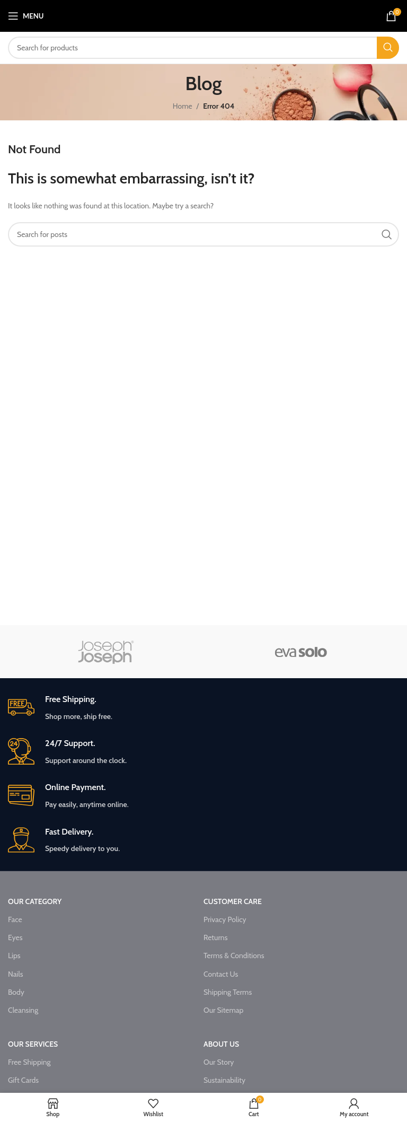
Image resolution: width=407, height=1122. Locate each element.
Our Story (219, 1062)
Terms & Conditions (234, 955)
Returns (215, 937)
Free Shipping (29, 1062)
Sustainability (224, 1080)
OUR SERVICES (33, 1044)
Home (182, 106)
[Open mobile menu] (26, 16)
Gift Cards (23, 1080)
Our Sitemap (223, 1010)
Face (15, 919)
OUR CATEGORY (34, 901)
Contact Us (221, 974)
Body (16, 992)
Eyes (15, 937)
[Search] (203, 48)
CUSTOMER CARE (233, 901)
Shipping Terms (228, 992)
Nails (15, 974)
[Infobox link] (203, 708)
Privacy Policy (225, 919)
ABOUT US (221, 1044)
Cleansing (23, 1010)
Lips (14, 955)
